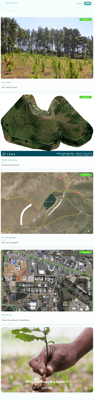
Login (87, 3)
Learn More (47, 388)
